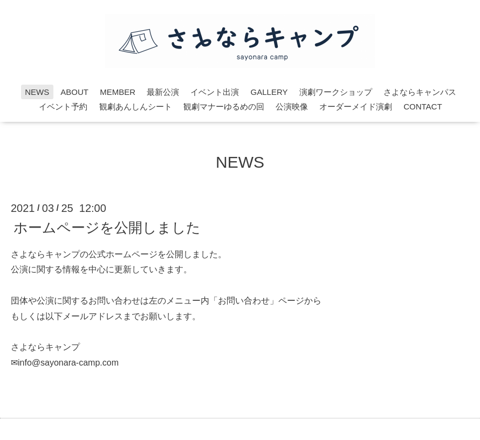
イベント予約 (63, 106)
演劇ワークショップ (335, 92)
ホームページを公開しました (107, 227)
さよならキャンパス (419, 92)
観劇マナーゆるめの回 (223, 106)
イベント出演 (214, 92)
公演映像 (292, 106)
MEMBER (117, 92)
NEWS (37, 92)
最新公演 (163, 92)
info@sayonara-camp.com (68, 362)
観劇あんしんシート (135, 106)
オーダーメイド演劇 (355, 106)
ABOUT (74, 92)
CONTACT (422, 106)
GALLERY (269, 92)
